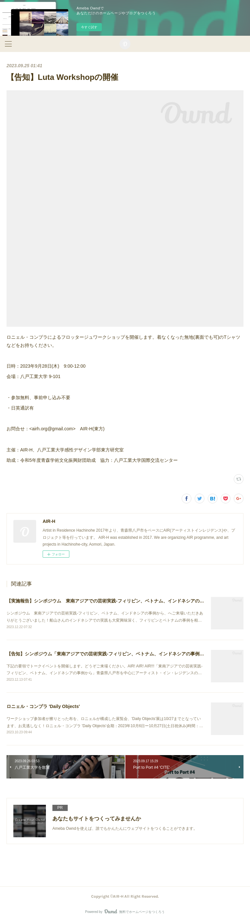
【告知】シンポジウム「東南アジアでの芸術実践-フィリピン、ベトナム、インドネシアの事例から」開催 (114, 653)
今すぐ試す (89, 27)
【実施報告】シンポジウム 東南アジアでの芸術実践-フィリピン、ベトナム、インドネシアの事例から (112, 600)
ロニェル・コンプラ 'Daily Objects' (43, 706)
